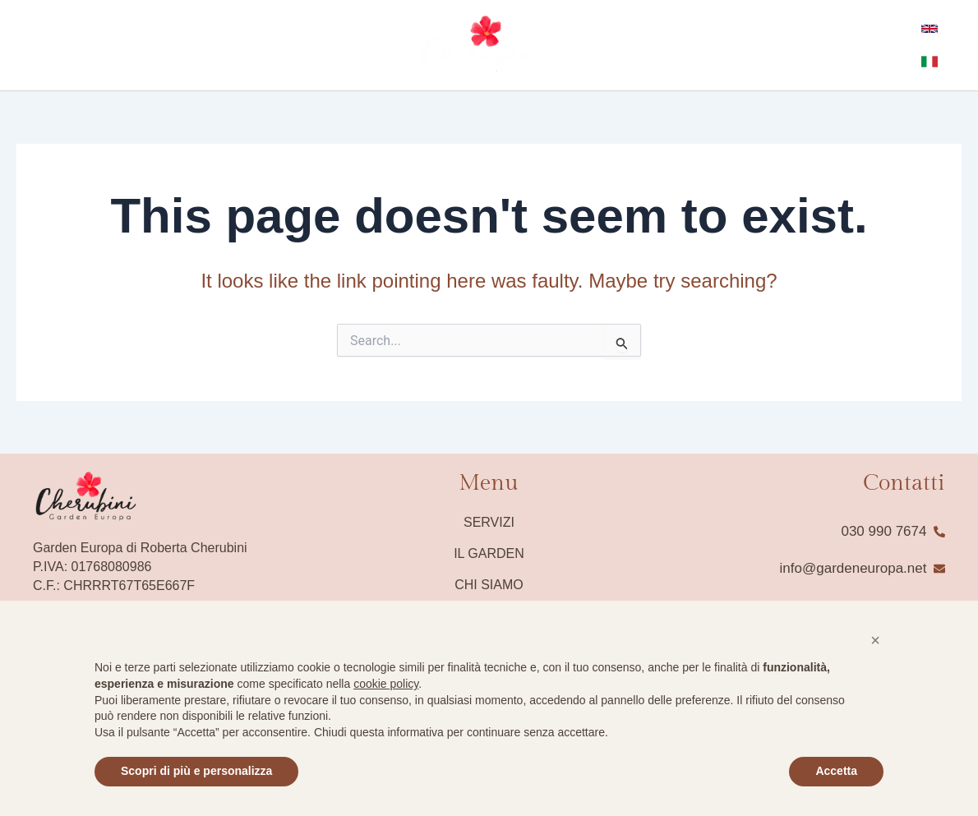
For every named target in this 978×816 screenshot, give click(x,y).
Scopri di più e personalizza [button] (196, 770)
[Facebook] (23, 46)
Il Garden (489, 553)
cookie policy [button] (385, 683)
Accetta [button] (836, 770)
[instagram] (48, 46)
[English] (922, 29)
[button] (875, 640)
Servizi (489, 522)
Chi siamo (489, 585)
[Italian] (922, 61)
